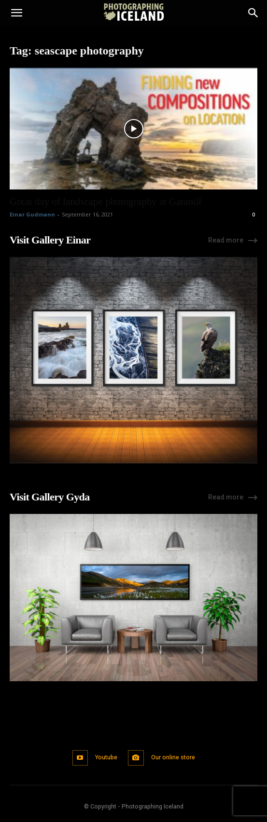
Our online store (173, 757)
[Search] (253, 13)
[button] (16, 13)
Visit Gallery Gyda (50, 497)
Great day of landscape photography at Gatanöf (106, 201)
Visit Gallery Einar (50, 240)
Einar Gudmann (32, 214)
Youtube (106, 757)
